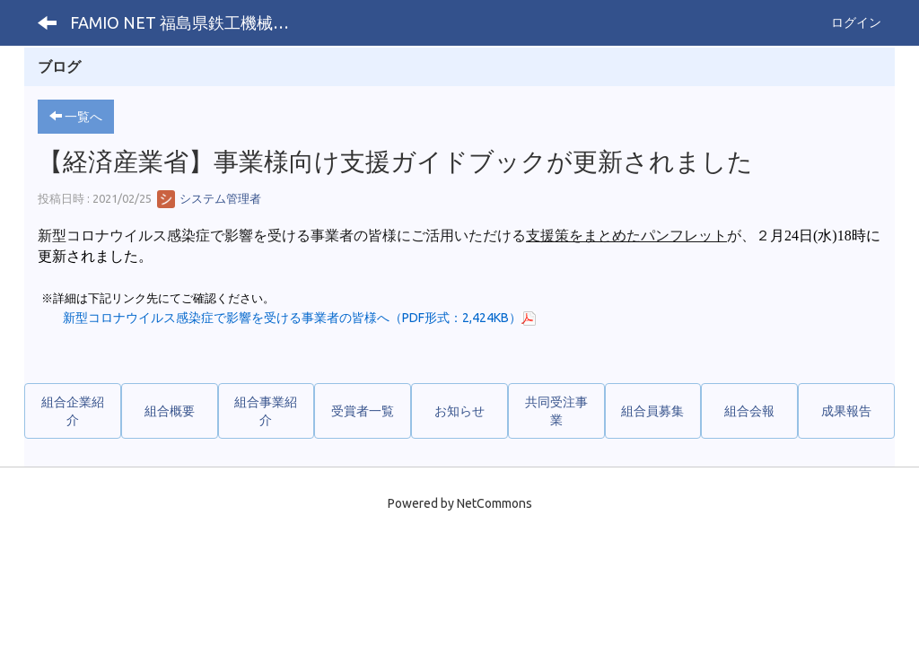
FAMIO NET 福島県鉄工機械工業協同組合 (189, 22)
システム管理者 (209, 198)
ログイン (856, 22)
